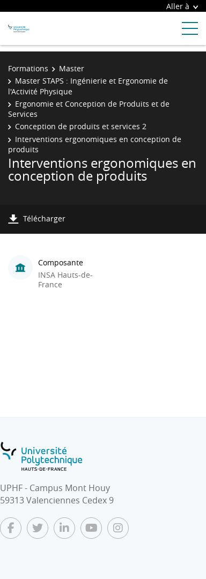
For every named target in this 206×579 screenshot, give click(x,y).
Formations (28, 68)
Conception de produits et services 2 (80, 126)
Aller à (182, 6)
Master (71, 68)
